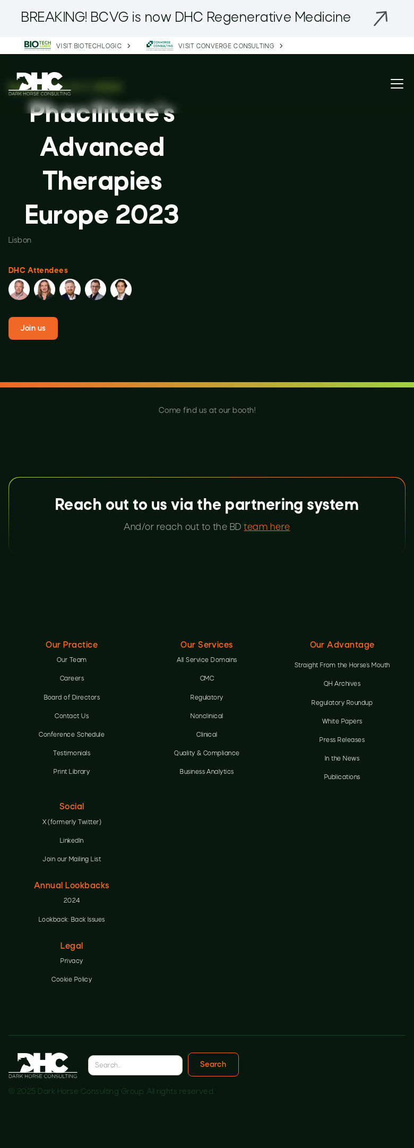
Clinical (207, 735)
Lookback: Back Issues (72, 920)
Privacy (72, 961)
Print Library (72, 772)
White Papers (342, 722)
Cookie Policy (71, 980)
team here (267, 528)
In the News (342, 759)
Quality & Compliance (207, 753)
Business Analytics (207, 772)
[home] (39, 83)
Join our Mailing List (71, 859)
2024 (72, 901)
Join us (33, 328)
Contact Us (72, 716)
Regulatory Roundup (342, 703)
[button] (395, 83)
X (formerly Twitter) (72, 822)
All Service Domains (207, 660)
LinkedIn (72, 841)
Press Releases (342, 740)
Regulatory (207, 698)
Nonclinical (207, 716)
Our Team (72, 660)
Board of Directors (72, 698)
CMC (207, 679)
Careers (72, 679)
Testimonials (71, 753)
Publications (342, 777)
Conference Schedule (72, 735)
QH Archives (342, 684)
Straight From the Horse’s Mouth (342, 666)
